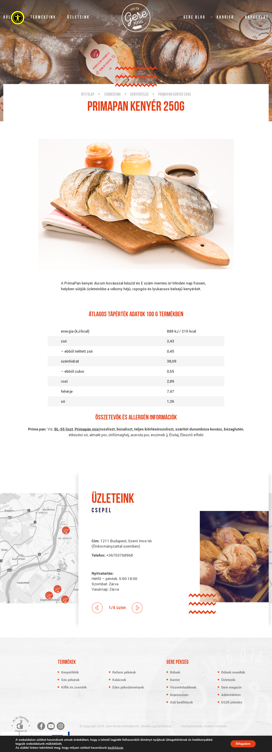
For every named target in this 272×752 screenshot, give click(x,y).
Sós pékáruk (70, 679)
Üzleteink (78, 17)
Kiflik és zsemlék (74, 687)
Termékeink (43, 17)
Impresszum (179, 694)
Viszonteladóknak (183, 687)
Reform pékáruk (124, 672)
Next (137, 607)
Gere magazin (231, 687)
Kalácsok (119, 679)
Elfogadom (241, 744)
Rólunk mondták (233, 672)
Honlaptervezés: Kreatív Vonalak (203, 726)
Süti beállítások (181, 702)
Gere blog (194, 17)
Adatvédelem (231, 694)
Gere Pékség (136, 17)
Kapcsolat (257, 17)
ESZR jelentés (231, 702)
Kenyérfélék (70, 672)
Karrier (225, 17)
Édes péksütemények (128, 687)
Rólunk (175, 672)
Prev (97, 607)
